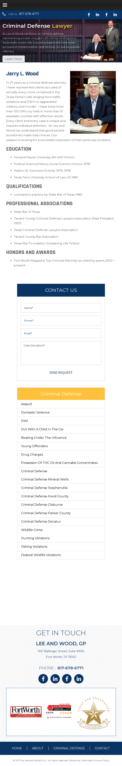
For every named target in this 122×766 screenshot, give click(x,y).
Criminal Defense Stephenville (44, 488)
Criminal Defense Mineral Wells (45, 479)
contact (102, 748)
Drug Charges (32, 454)
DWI (24, 421)
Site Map (87, 760)
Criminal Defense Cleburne (42, 505)
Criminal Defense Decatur (41, 521)
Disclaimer (75, 760)
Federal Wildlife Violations (41, 555)
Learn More (13, 59)
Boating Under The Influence (44, 438)
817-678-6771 (29, 14)
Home (17, 748)
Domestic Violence (35, 412)
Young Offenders (34, 446)
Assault (26, 404)
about (38, 748)
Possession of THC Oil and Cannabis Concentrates (59, 463)
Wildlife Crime (32, 530)
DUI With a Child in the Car (42, 429)
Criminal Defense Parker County (46, 513)
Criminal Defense (34, 471)
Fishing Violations (34, 546)
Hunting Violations (35, 538)
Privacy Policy (101, 760)
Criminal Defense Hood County (45, 496)
